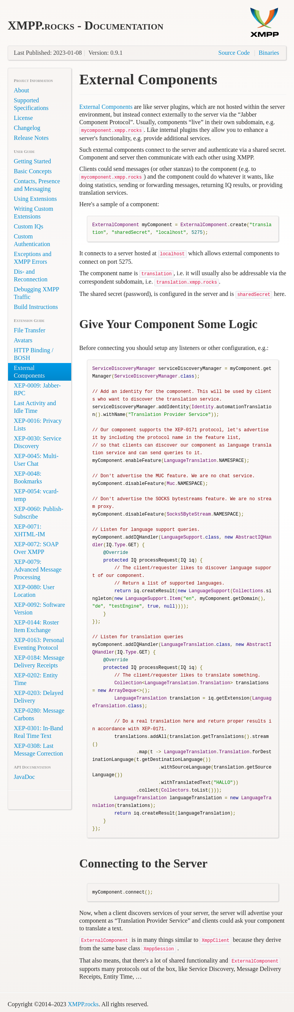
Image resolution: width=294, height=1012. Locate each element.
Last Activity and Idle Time (35, 407)
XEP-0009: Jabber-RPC (37, 389)
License (23, 118)
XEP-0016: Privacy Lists (38, 424)
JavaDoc (24, 777)
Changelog (27, 128)
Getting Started (32, 161)
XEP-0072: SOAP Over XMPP (36, 548)
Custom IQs (28, 226)
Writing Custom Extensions (33, 212)
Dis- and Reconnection (30, 275)
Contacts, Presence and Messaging (37, 185)
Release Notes (31, 138)
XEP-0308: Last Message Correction (38, 750)
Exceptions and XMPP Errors (32, 258)
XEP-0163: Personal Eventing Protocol (39, 644)
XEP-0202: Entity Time (36, 679)
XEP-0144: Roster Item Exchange (36, 626)
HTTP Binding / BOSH (33, 354)
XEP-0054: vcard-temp (36, 495)
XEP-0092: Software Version (39, 608)
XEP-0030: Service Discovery (37, 442)
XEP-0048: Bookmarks (28, 477)
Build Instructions (36, 307)
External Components (29, 372)
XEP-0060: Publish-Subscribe (38, 513)
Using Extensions (35, 199)
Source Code (234, 52)
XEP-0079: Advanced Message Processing (38, 569)
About (21, 90)
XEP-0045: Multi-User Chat (36, 460)
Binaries (269, 52)
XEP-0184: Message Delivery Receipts (39, 661)
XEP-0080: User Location (34, 591)
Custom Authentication (32, 240)
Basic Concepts (33, 171)
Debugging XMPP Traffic (36, 293)
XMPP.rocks (83, 1004)
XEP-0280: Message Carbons (39, 714)
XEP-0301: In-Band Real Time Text (38, 732)
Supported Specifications (31, 104)
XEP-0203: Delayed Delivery (38, 697)
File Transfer (29, 330)
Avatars (23, 340)
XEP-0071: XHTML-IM (29, 530)
